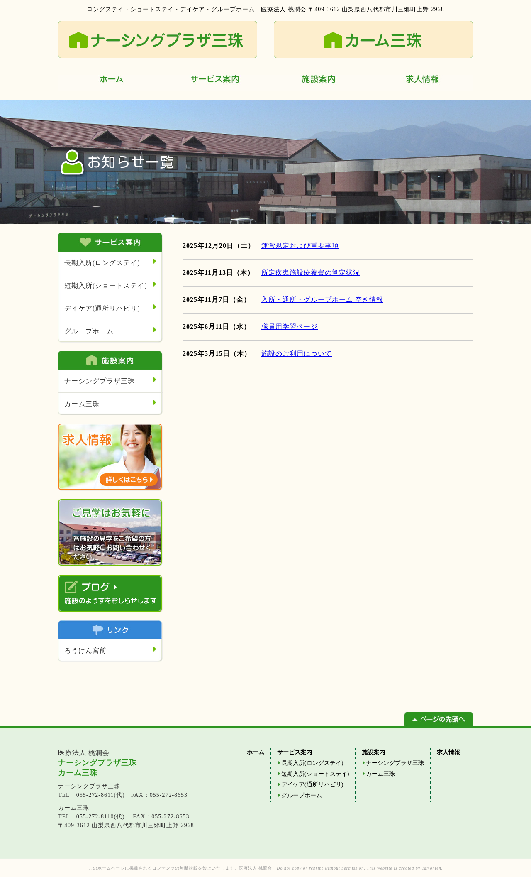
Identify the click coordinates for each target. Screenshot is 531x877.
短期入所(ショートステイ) (105, 285)
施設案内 (317, 83)
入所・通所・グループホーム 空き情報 (322, 299)
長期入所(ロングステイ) (102, 262)
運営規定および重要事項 (300, 245)
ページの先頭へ (438, 719)
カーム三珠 (82, 403)
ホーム (110, 83)
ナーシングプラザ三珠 (99, 381)
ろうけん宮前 (85, 650)
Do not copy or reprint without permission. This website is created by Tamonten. (360, 868)
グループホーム (89, 331)
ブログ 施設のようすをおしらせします (110, 593)
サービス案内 (214, 83)
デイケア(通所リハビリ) (102, 308)
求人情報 (421, 83)
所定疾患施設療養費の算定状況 (310, 272)
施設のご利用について (296, 353)
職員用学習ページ (289, 326)
